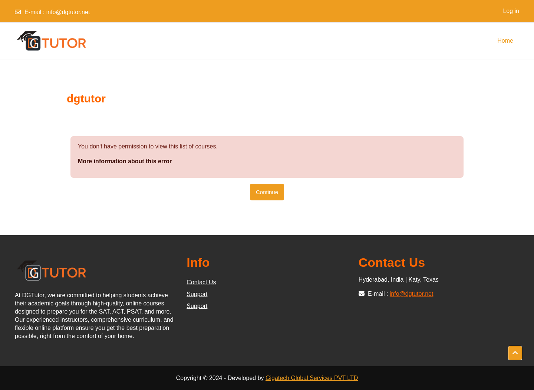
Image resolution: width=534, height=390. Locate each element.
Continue (267, 192)
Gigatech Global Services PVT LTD (312, 378)
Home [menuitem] (505, 40)
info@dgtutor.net (68, 12)
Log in (511, 11)
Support (197, 294)
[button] (515, 353)
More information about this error (125, 161)
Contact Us (201, 282)
